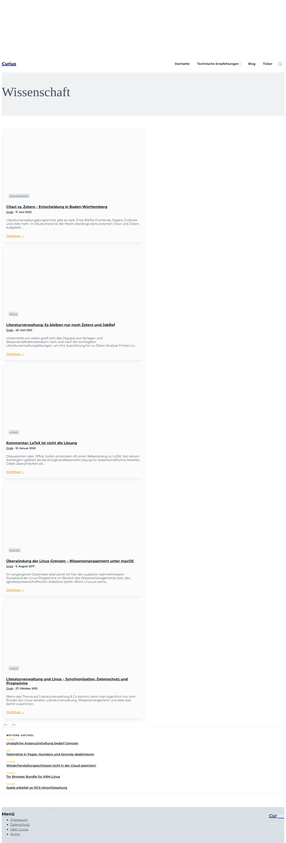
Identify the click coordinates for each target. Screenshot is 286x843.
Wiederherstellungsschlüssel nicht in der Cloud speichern (51, 766)
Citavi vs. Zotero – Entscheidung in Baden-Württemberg (56, 207)
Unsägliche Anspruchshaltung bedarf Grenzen (42, 743)
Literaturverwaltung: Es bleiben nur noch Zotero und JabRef (60, 325)
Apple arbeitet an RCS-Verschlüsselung (36, 788)
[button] (280, 63)
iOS (8, 751)
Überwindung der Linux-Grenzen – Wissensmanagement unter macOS (70, 561)
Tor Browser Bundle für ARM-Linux (33, 777)
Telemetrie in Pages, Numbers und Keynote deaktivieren (50, 754)
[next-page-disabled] (13, 725)
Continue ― (15, 236)
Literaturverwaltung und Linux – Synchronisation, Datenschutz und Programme (67, 681)
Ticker (11, 762)
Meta (13, 314)
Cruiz (9, 212)
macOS (14, 550)
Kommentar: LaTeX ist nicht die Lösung (41, 443)
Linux (13, 432)
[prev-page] (5, 725)
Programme (19, 195)
